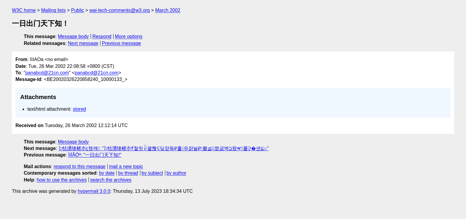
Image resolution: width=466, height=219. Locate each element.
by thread (128, 173)
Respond (101, 36)
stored (79, 109)
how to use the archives (62, 179)
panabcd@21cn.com (47, 72)
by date (106, 173)
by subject (152, 173)
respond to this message (79, 166)
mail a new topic (126, 166)
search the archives (111, 179)
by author (176, 173)
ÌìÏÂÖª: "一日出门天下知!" (94, 154)
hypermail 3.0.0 (94, 191)
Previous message (121, 43)
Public (77, 10)
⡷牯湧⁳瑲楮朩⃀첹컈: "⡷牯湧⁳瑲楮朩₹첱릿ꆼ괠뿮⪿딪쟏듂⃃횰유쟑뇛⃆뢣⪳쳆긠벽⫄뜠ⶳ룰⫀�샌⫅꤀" (164, 148)
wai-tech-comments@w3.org (119, 10)
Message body (73, 36)
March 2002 (167, 10)
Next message (83, 43)
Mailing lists (53, 10)
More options (129, 36)
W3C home (24, 10)
